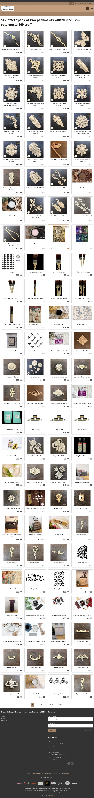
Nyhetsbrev (65, 774)
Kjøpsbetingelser (37, 774)
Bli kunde (3, 718)
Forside (3, 14)
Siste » (60, 705)
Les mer (67, 792)
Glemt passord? (89, 731)
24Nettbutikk (50, 795)
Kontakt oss (4, 720)
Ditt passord (51, 723)
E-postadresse (52, 716)
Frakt (28, 774)
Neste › (52, 705)
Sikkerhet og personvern (52, 774)
